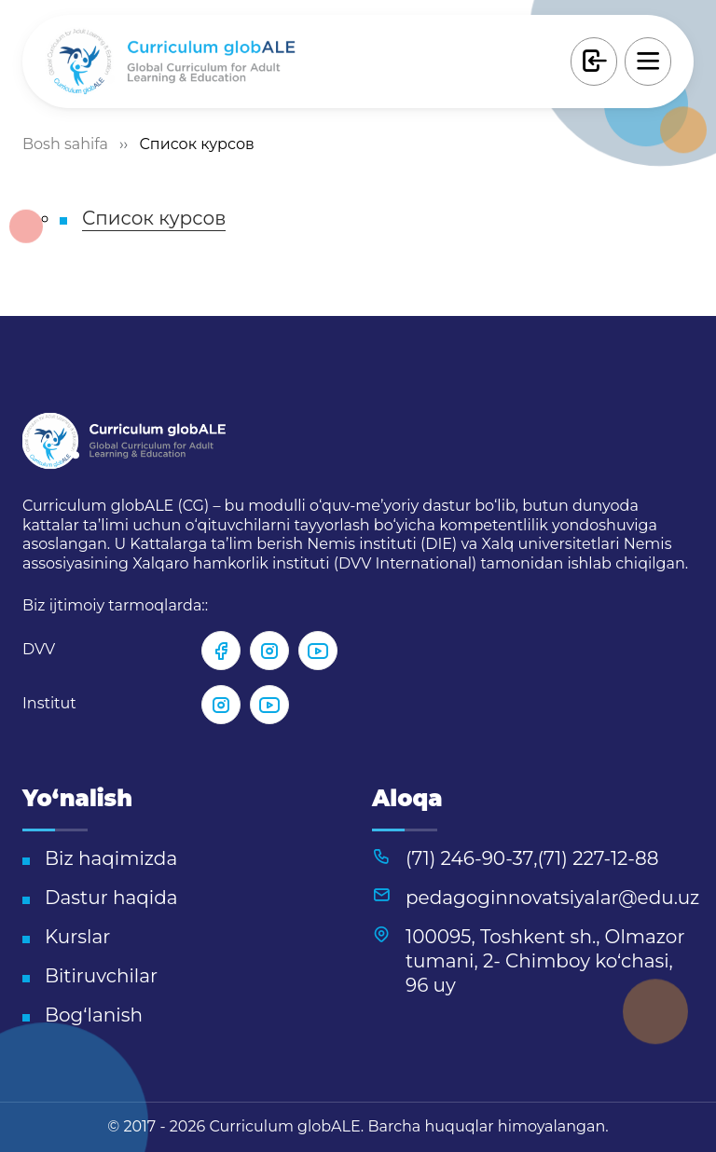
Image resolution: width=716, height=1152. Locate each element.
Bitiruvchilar (101, 976)
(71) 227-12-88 (598, 858)
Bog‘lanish (94, 1015)
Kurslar (77, 937)
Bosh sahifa (65, 144)
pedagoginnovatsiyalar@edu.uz (552, 897)
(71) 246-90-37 (469, 858)
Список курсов (154, 218)
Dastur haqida (111, 897)
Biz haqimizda (111, 858)
